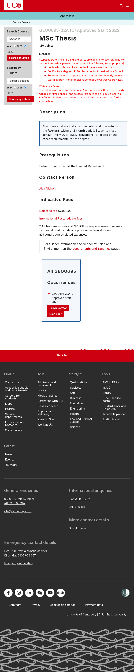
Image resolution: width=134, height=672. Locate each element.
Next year (55, 313)
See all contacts (79, 528)
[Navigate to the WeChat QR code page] (40, 593)
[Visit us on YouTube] (50, 593)
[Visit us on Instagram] (19, 593)
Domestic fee (48, 211)
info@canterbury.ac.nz (17, 511)
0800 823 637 (27, 555)
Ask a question (78, 506)
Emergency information (18, 563)
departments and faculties (91, 248)
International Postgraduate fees (61, 218)
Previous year (58, 307)
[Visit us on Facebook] (8, 593)
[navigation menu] (128, 6)
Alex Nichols (47, 188)
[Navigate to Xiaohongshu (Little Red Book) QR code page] (61, 593)
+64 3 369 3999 (14, 503)
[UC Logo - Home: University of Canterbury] (13, 5)
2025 (19, 46)
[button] (67, 16)
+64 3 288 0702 (79, 499)
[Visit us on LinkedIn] (29, 593)
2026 (10, 52)
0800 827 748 (13, 499)
